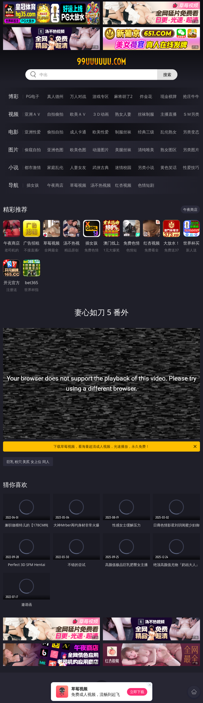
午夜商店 (55, 185)
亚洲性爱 (33, 132)
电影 (13, 131)
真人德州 (55, 96)
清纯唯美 (146, 149)
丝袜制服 (146, 114)
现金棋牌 (168, 96)
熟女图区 (168, 149)
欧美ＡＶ (78, 114)
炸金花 (146, 96)
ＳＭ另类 (191, 114)
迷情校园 (123, 167)
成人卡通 (78, 132)
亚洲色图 (55, 149)
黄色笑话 (168, 167)
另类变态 (191, 132)
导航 (13, 185)
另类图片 (191, 149)
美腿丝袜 (123, 149)
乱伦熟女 (168, 132)
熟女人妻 (123, 114)
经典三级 (146, 132)
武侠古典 (101, 167)
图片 (13, 149)
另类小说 (146, 167)
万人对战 (78, 96)
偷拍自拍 (55, 132)
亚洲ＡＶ (33, 114)
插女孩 (33, 185)
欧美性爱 (101, 132)
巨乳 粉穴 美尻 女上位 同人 (28, 461)
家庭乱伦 (55, 167)
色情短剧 (146, 185)
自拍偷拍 (55, 114)
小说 (13, 167)
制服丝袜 (123, 132)
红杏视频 (123, 185)
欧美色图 (78, 149)
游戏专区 (101, 96)
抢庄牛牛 (191, 96)
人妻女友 (78, 167)
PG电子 (32, 96)
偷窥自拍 (33, 149)
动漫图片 (101, 149)
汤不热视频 (100, 185)
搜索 (167, 74)
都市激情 (33, 167)
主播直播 (168, 114)
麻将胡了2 (123, 96)
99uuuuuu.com (101, 62)
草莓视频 (78, 185)
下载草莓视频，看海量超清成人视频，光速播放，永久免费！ (125, 446)
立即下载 (137, 691)
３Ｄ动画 (101, 114)
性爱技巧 (191, 167)
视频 (13, 114)
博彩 (13, 96)
